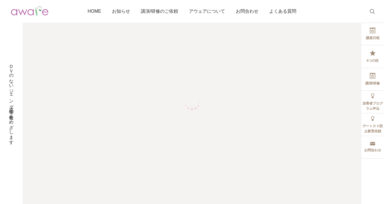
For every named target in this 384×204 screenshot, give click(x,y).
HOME (94, 11)
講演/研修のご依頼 (159, 11)
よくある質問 (282, 11)
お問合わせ (247, 11)
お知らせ (121, 11)
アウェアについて (207, 11)
